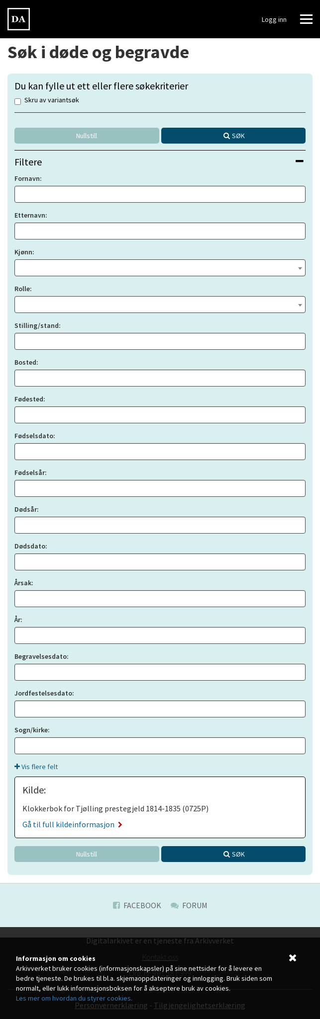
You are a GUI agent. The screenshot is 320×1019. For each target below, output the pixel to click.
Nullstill (86, 135)
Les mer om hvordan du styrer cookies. (74, 998)
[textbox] (160, 267)
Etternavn (29, 215)
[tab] (160, 161)
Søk (238, 135)
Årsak (22, 582)
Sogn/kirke (31, 729)
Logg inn (274, 19)
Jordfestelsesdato (43, 693)
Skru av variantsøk (46, 100)
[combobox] (160, 267)
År (17, 619)
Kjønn (23, 251)
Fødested (28, 398)
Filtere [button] (159, 162)
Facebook (137, 905)
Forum (189, 905)
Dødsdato (29, 546)
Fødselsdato (33, 435)
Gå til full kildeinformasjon (72, 824)
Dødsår (25, 509)
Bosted (25, 362)
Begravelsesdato (40, 656)
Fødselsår (29, 472)
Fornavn (27, 178)
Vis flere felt (36, 766)
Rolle (22, 288)
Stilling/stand (36, 325)
